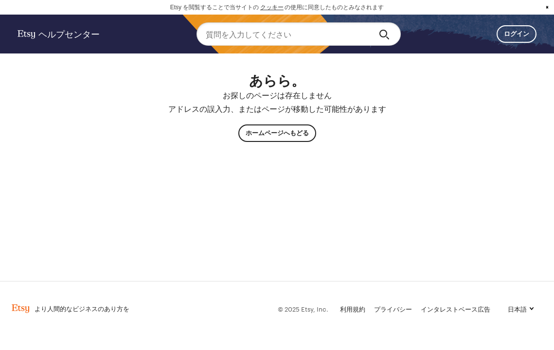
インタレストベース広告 (455, 308)
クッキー (272, 7)
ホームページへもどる (277, 133)
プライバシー (393, 308)
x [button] (547, 7)
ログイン (516, 33)
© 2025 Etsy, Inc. (303, 308)
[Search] (386, 34)
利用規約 (352, 308)
